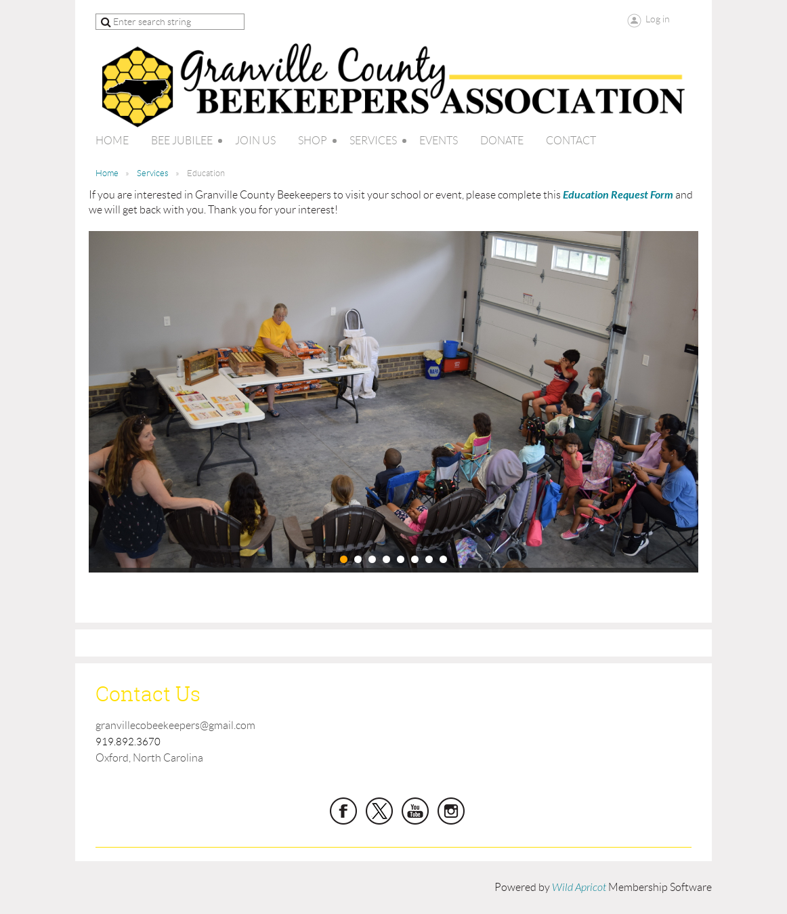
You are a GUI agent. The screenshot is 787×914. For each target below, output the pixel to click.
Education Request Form (618, 194)
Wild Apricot (579, 887)
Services (153, 173)
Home (107, 173)
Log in (657, 19)
